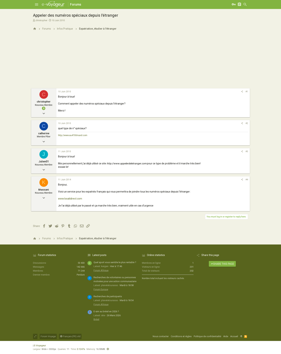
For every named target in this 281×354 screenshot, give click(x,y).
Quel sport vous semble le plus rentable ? (115, 262)
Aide (225, 336)
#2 (247, 123)
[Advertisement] (140, 61)
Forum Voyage (48, 336)
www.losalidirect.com (70, 198)
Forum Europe (101, 289)
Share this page (222, 263)
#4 (247, 179)
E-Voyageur (40, 345)
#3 (247, 151)
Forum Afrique (101, 270)
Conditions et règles (181, 336)
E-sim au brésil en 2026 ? (106, 311)
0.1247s (81, 349)
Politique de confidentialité (207, 336)
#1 (247, 91)
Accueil (234, 336)
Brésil (96, 319)
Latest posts (99, 255)
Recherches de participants (108, 296)
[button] (36, 4)
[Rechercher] (245, 4)
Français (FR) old (70, 336)
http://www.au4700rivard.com (72, 135)
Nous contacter (161, 336)
